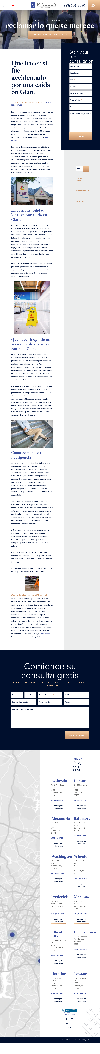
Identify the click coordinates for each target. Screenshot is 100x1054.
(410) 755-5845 (57, 956)
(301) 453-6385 (80, 800)
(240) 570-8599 (57, 914)
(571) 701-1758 (57, 838)
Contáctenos (45, 634)
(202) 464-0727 (57, 800)
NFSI (21, 232)
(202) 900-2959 (80, 879)
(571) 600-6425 (57, 993)
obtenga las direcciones (58, 807)
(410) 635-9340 (80, 836)
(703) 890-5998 (80, 914)
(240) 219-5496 (80, 949)
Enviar (81, 136)
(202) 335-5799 (57, 873)
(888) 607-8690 (73, 5)
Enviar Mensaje (76, 735)
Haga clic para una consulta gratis (50, 35)
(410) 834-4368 (80, 993)
